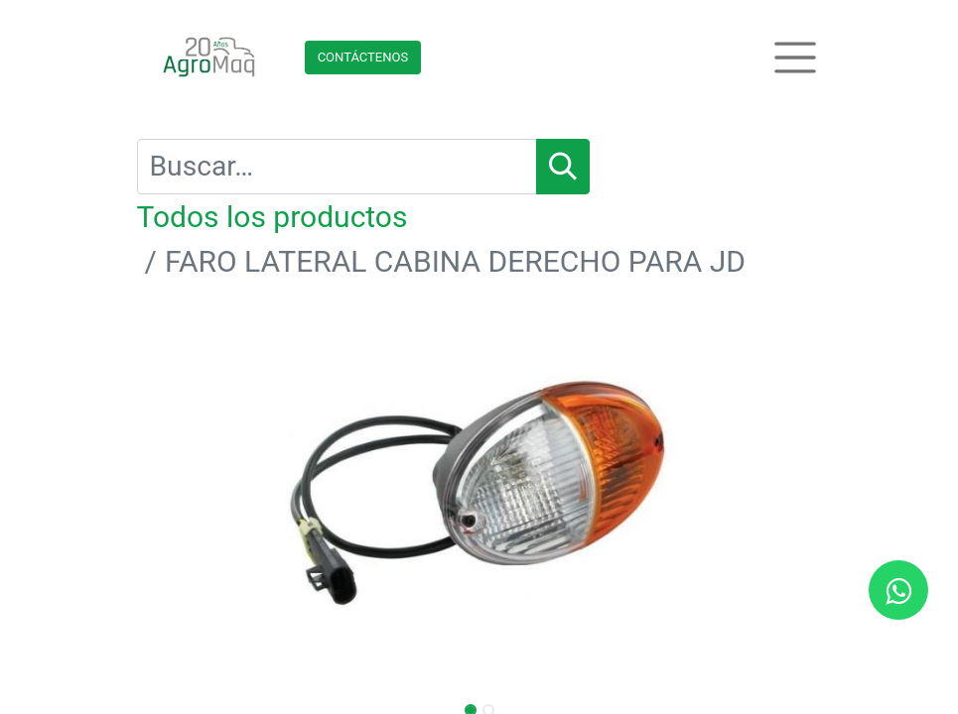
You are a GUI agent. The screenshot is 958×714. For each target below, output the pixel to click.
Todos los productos (272, 216)
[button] (188, 490)
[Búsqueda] (563, 166)
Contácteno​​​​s (363, 57)
